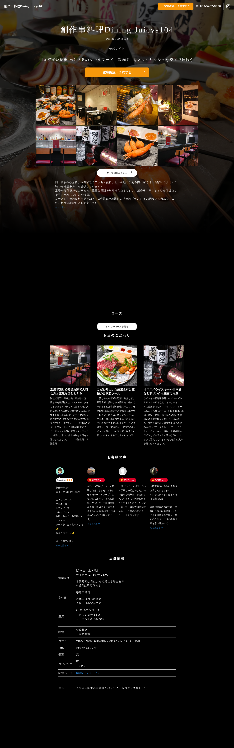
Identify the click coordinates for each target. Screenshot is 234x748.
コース (117, 313)
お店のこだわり (117, 335)
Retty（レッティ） (88, 673)
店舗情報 (117, 558)
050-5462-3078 (210, 6)
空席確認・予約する (175, 6)
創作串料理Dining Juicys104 (23, 6)
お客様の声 (117, 457)
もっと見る (60, 207)
